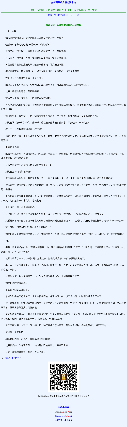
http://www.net (63, 416)
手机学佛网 (63, 407)
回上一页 (74, 15)
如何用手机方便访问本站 (63, 2)
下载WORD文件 (11, 358)
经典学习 (68, 420)
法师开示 (59, 420)
